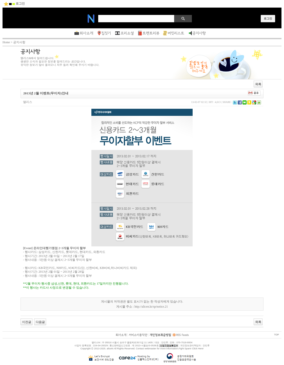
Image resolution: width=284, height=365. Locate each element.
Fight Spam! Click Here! (191, 348)
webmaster (150, 348)
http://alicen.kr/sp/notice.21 (151, 306)
